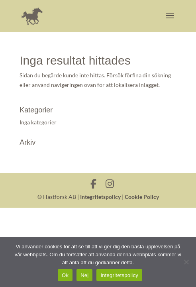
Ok (65, 275)
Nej (84, 275)
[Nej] (186, 262)
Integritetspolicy (100, 196)
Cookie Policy (142, 196)
